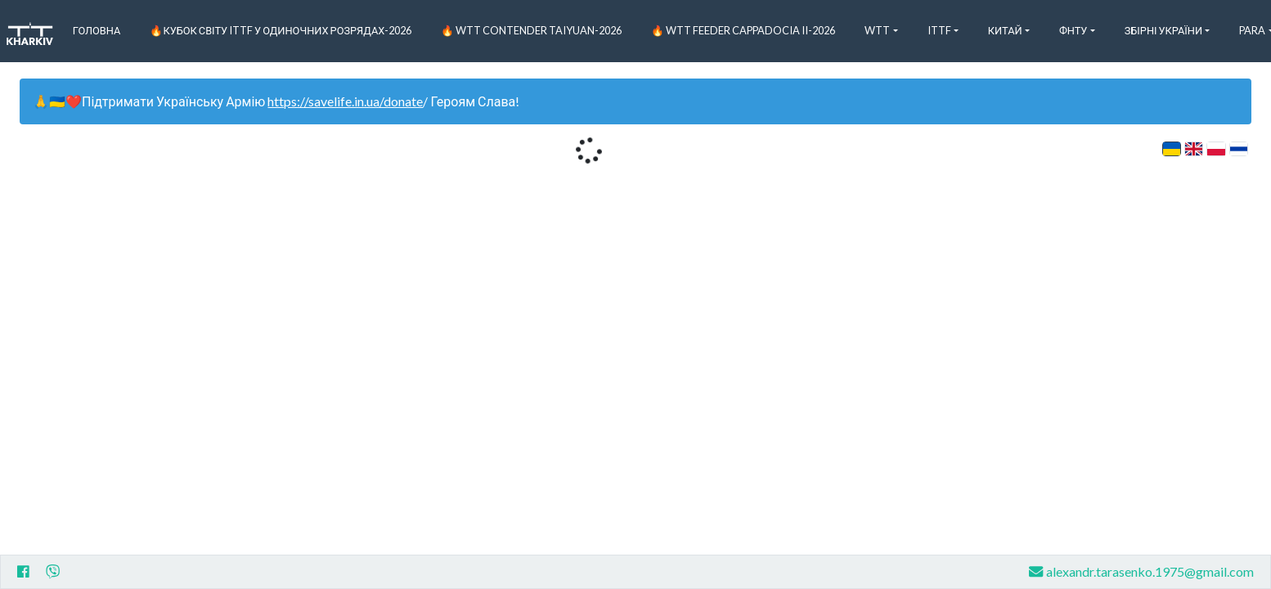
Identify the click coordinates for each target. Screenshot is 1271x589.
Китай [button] (1005, 30)
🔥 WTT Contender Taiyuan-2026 (531, 30)
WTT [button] (877, 30)
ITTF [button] (939, 30)
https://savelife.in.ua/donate (345, 101)
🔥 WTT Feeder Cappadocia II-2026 (743, 30)
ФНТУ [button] (1073, 30)
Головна (97, 30)
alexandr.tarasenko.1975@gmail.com (1141, 571)
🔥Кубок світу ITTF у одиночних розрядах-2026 (280, 30)
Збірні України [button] (1163, 30)
